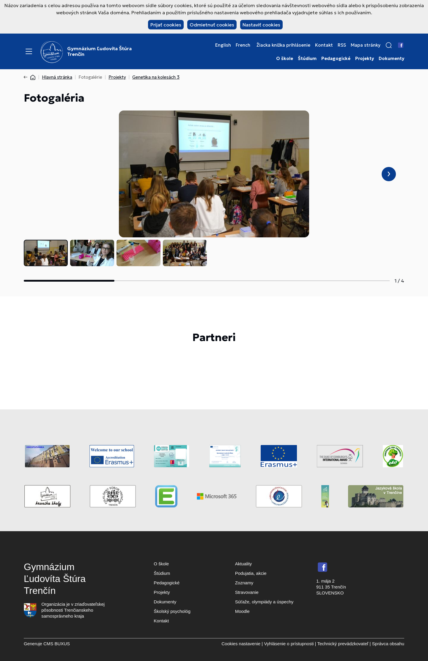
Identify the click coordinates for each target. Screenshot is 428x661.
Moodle (242, 611)
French (243, 45)
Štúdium (307, 58)
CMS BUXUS (56, 643)
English (223, 45)
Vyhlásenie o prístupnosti (289, 643)
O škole (284, 58)
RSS (342, 45)
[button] (389, 45)
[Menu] (29, 51)
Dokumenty (391, 58)
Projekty (364, 58)
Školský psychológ (172, 611)
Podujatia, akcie (251, 573)
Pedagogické (335, 58)
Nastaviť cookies (261, 25)
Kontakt (324, 45)
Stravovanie (247, 592)
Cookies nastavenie (240, 643)
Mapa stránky (365, 45)
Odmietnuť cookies (212, 25)
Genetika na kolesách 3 (156, 77)
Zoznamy (244, 582)
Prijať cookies (165, 25)
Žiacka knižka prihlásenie (283, 45)
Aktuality (243, 563)
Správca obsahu (388, 643)
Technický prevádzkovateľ (342, 643)
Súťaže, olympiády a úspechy (264, 601)
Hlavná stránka (57, 77)
